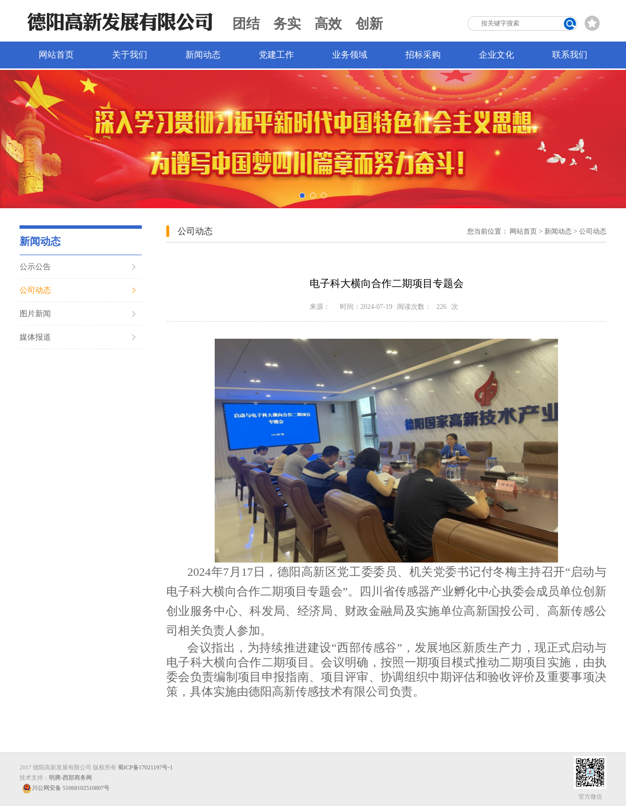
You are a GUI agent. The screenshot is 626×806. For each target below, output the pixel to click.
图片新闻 (35, 313)
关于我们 (129, 55)
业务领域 (349, 55)
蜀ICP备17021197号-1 (145, 767)
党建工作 (276, 55)
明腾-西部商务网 (70, 777)
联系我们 (569, 55)
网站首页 (56, 55)
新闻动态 (203, 55)
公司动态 (35, 290)
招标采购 (423, 55)
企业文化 (496, 55)
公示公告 (35, 266)
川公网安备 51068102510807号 (66, 788)
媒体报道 (35, 337)
